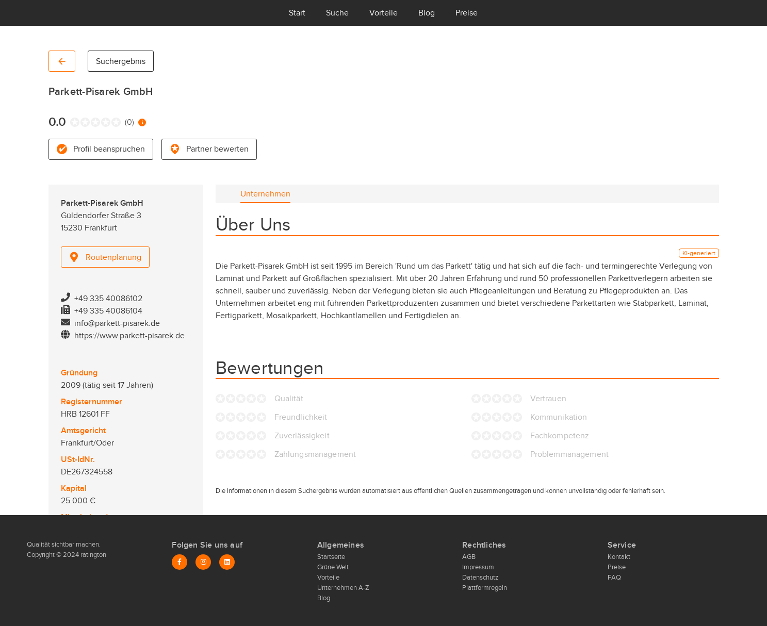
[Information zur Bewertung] (142, 122)
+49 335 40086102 (108, 298)
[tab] (265, 194)
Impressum (478, 567)
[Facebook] (179, 562)
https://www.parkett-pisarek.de (129, 336)
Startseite (331, 557)
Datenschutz (480, 577)
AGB (469, 557)
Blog (426, 13)
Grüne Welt (333, 567)
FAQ (614, 577)
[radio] (72, 122)
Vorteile (383, 13)
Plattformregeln (484, 588)
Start (297, 13)
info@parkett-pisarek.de (117, 323)
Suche (337, 13)
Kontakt (619, 557)
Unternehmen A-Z (343, 588)
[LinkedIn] (227, 562)
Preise (466, 13)
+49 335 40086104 (108, 311)
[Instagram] (203, 562)
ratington (92, 555)
